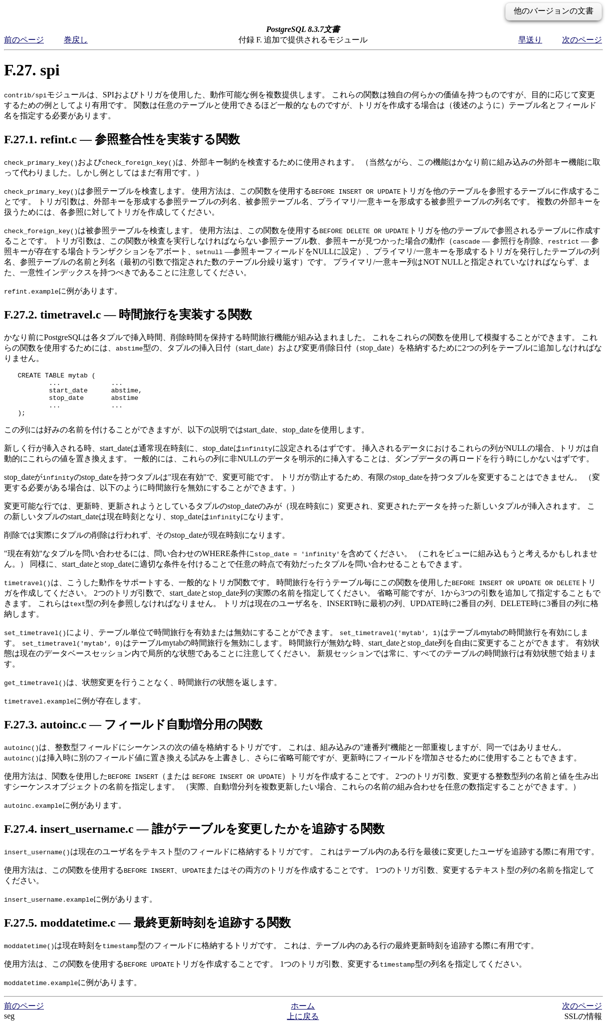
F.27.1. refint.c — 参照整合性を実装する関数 (122, 139)
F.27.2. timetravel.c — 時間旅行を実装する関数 (128, 314)
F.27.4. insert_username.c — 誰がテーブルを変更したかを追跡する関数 (194, 837)
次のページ (582, 39)
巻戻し (76, 39)
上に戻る (303, 1025)
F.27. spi (32, 70)
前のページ (24, 39)
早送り (530, 39)
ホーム (303, 1015)
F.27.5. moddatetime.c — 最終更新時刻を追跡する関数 (147, 931)
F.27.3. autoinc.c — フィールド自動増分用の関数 (133, 733)
